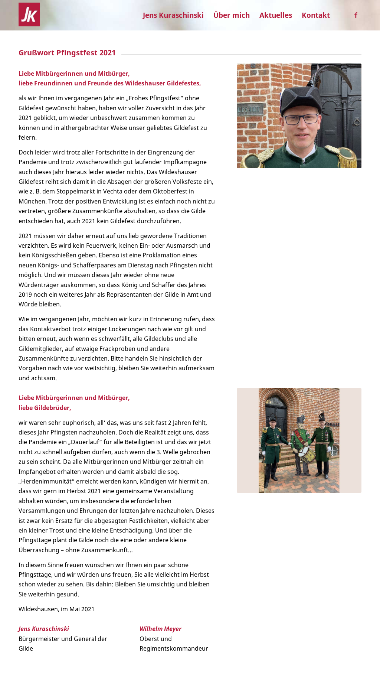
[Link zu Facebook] (355, 14)
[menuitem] (173, 15)
